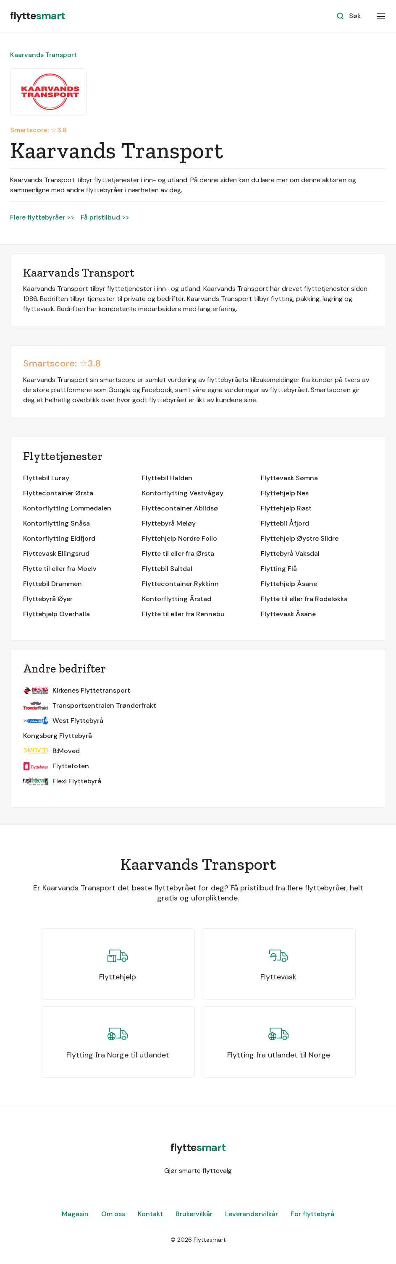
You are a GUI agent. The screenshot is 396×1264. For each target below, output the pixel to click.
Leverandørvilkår (251, 1213)
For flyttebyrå (312, 1213)
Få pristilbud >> (105, 217)
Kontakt (150, 1213)
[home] (37, 16)
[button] (381, 15)
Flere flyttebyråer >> (42, 217)
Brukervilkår (194, 1213)
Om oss (113, 1213)
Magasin (75, 1213)
